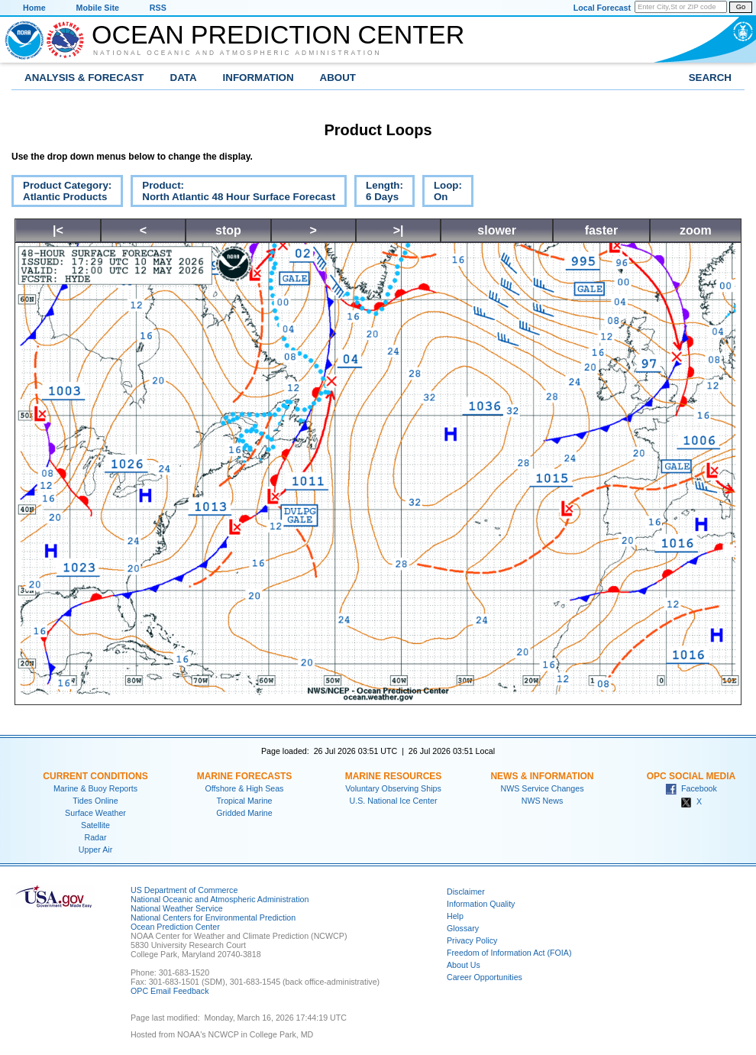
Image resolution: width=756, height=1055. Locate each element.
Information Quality (481, 903)
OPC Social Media (691, 776)
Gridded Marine (244, 812)
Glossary (463, 928)
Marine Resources (393, 776)
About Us (463, 964)
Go (740, 7)
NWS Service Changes (542, 788)
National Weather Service (177, 908)
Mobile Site (97, 7)
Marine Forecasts (244, 776)
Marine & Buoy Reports (95, 788)
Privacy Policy (472, 940)
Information (258, 77)
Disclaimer (466, 891)
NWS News (542, 800)
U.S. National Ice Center (394, 800)
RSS (158, 7)
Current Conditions (95, 776)
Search (710, 77)
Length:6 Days (378, 193)
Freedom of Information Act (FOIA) (509, 952)
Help (455, 916)
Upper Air (95, 849)
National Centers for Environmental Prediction (213, 917)
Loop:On (442, 193)
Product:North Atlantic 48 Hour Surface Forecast (233, 193)
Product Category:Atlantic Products (61, 193)
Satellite (95, 825)
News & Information (541, 776)
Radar (95, 837)
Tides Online (95, 800)
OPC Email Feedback (169, 990)
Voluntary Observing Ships (393, 788)
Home (34, 7)
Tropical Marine (244, 800)
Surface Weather (95, 812)
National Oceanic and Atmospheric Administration (237, 53)
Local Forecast (602, 7)
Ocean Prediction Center (278, 34)
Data (183, 77)
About (338, 77)
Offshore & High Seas (244, 788)
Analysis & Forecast (84, 77)
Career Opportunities (484, 977)
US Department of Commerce (184, 890)
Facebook (691, 788)
